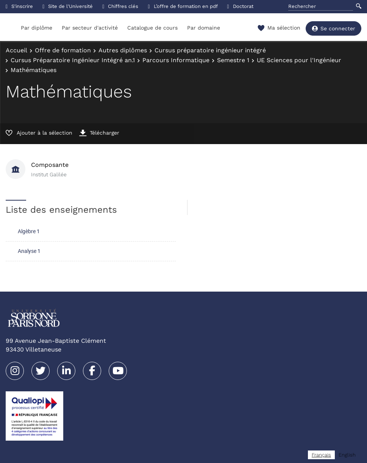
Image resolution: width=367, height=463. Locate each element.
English (347, 455)
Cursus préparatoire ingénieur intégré (210, 50)
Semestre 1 (233, 60)
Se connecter (333, 28)
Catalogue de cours (152, 28)
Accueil (16, 50)
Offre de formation (63, 50)
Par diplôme (36, 28)
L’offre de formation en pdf (182, 6)
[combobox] (321, 454)
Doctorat (240, 6)
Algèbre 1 (29, 231)
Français (321, 455)
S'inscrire (19, 6)
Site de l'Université (67, 6)
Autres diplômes (122, 50)
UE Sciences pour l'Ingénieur (299, 60)
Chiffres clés (120, 6)
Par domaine (203, 28)
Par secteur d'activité (90, 28)
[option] (347, 454)
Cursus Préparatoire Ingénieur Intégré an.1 (73, 60)
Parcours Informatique (175, 60)
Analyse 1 (29, 250)
